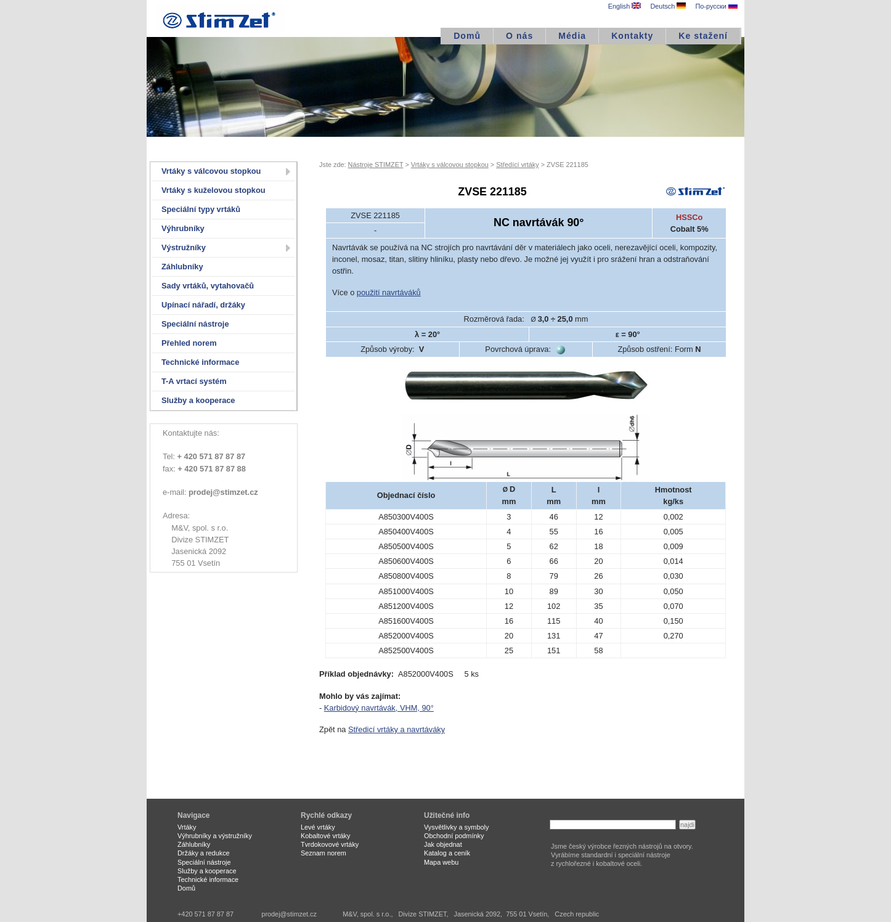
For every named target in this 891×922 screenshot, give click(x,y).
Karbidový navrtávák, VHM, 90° (379, 707)
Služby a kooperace (198, 400)
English (624, 6)
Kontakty (632, 36)
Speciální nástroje (195, 323)
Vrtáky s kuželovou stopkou (213, 190)
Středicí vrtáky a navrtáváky (396, 729)
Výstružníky (183, 247)
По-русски (716, 6)
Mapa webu (441, 862)
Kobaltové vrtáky (325, 835)
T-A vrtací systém (194, 381)
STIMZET (220, 18)
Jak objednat (443, 844)
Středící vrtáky (517, 164)
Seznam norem (323, 853)
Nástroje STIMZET (376, 164)
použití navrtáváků (389, 292)
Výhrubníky (183, 228)
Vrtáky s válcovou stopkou (211, 171)
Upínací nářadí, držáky (203, 304)
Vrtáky (186, 827)
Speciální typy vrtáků (200, 209)
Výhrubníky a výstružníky (214, 835)
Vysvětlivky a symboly (456, 827)
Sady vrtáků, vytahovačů (207, 285)
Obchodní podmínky (454, 835)
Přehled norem (189, 343)
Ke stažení (703, 36)
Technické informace (200, 362)
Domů (467, 36)
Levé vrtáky (318, 827)
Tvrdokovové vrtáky (330, 844)
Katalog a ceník (447, 853)
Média (572, 36)
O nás (519, 36)
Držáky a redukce (203, 853)
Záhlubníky (182, 266)
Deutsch (668, 6)
